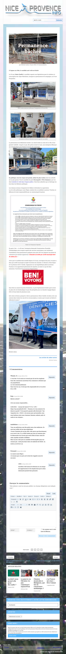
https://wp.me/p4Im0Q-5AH (18, 409)
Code (54, 493)
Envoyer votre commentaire (47, 535)
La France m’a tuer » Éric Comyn (51, 580)
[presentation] (13, 496)
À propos (6, 646)
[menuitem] (13, 496)
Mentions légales (57, 646)
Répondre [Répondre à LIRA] (52, 465)
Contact (21, 646)
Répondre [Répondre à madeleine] (52, 426)
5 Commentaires (42, 65)
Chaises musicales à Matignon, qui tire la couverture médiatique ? (39, 582)
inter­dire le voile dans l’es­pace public (22, 182)
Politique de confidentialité (40, 647)
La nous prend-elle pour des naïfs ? (13, 581)
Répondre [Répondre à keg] (52, 397)
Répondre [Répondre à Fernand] (52, 452)
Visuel (48, 493)
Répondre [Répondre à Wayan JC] (52, 377)
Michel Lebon (25, 65)
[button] (14, 499)
